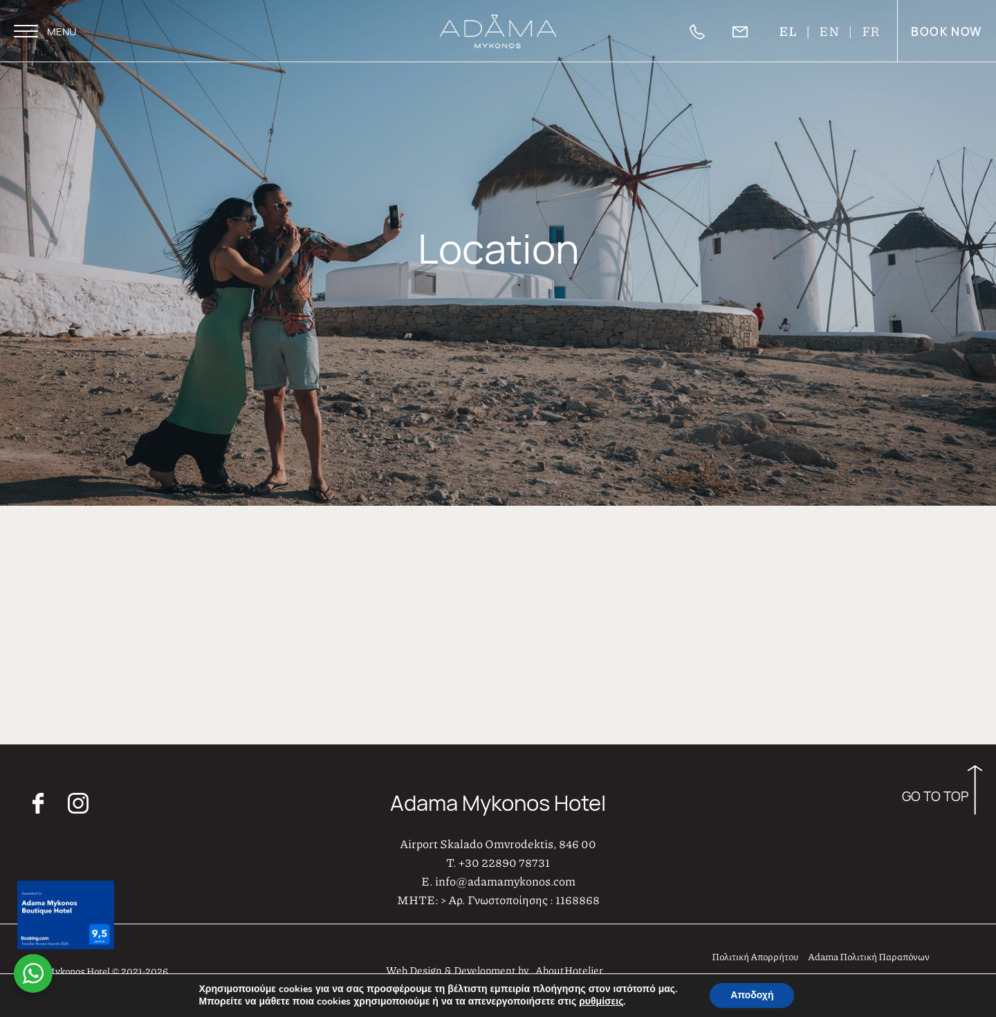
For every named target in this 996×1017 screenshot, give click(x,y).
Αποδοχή (751, 995)
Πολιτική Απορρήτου (755, 953)
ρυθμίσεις (601, 1002)
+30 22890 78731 (504, 859)
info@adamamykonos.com (505, 878)
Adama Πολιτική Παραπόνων (869, 953)
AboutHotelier (569, 967)
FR (871, 30)
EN (830, 30)
